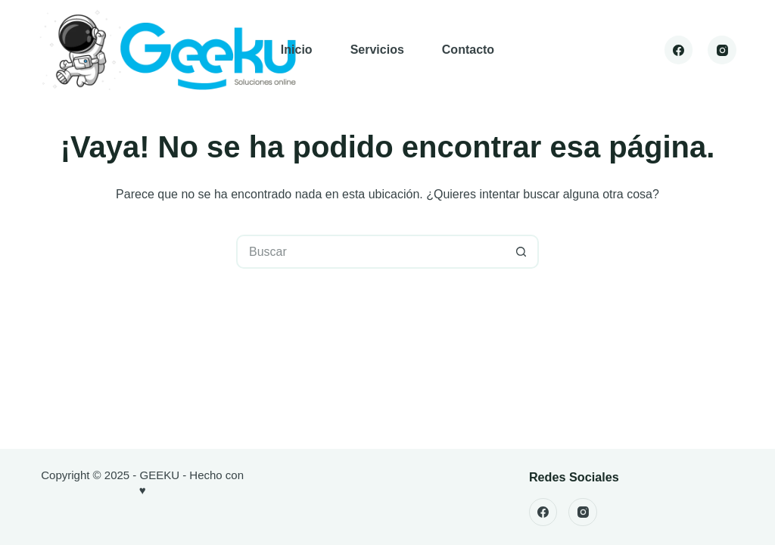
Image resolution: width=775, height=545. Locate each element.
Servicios (377, 49)
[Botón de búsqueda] (522, 252)
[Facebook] (679, 50)
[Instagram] (722, 50)
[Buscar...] (370, 252)
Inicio (297, 49)
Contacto (468, 49)
